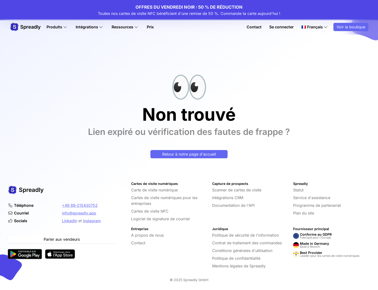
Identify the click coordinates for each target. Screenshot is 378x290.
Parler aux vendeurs (62, 239)
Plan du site (303, 213)
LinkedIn (69, 220)
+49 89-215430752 (80, 205)
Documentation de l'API (233, 205)
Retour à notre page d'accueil (189, 154)
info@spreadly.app (79, 213)
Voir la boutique (351, 27)
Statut (298, 190)
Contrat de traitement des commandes (247, 242)
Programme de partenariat (317, 205)
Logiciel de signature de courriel (160, 218)
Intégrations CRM (227, 197)
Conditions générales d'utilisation (242, 250)
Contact (254, 27)
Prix (150, 27)
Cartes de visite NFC (150, 211)
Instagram (92, 220)
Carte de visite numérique (154, 190)
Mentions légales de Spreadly (239, 266)
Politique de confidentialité (236, 258)
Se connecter (281, 27)
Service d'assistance (311, 197)
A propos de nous (147, 235)
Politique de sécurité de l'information (245, 235)
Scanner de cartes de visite (236, 190)
